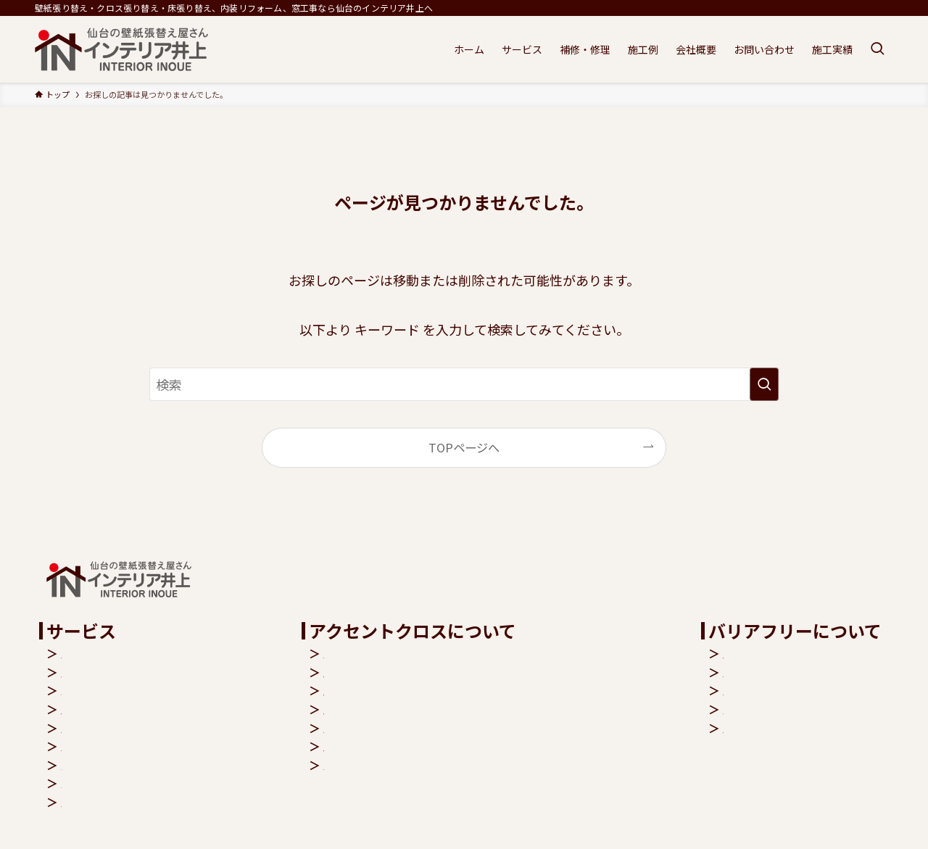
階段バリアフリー (769, 653)
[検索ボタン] (877, 49)
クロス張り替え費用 (406, 746)
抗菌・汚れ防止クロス (412, 690)
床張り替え (90, 672)
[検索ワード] (464, 384)
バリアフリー (95, 765)
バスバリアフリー (769, 709)
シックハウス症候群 (405, 728)
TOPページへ (464, 447)
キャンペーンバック (113, 783)
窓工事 (78, 690)
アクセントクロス (107, 728)
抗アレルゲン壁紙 (400, 709)
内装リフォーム (101, 653)
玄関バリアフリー (769, 672)
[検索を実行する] (764, 384)
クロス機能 (383, 653)
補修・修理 (90, 802)
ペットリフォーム (107, 746)
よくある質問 (388, 765)
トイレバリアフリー (775, 690)
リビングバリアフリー (781, 728)
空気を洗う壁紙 (394, 672)
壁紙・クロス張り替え (119, 709)
